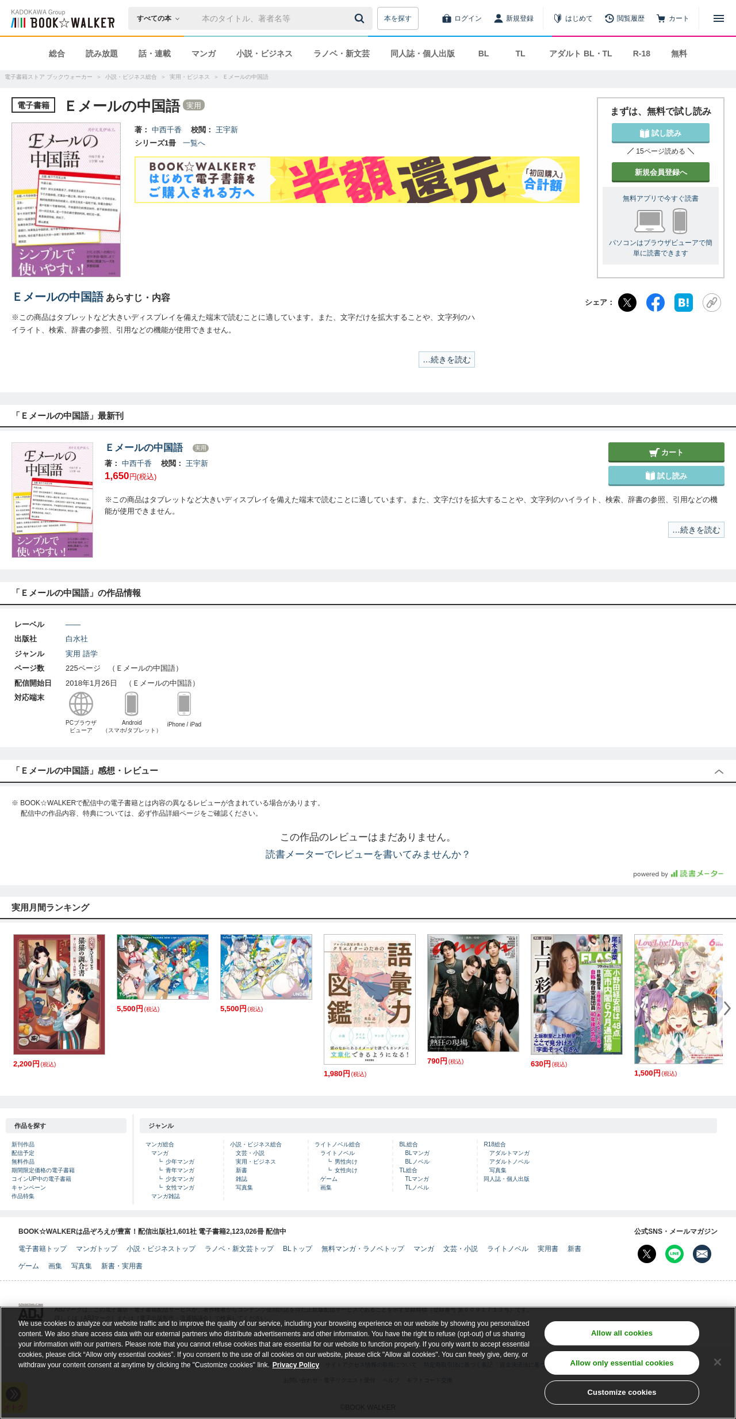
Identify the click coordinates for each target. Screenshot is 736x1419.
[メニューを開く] (718, 18)
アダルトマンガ (509, 1153)
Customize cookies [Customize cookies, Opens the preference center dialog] (622, 1398)
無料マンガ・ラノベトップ (362, 1249)
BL (483, 53)
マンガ (203, 53)
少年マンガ (180, 1161)
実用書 (548, 1249)
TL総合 (408, 1170)
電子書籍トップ (42, 1249)
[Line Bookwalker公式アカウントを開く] (674, 1254)
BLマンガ (417, 1153)
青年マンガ (180, 1170)
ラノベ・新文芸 (341, 53)
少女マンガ (180, 1179)
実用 (73, 653)
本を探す (398, 18)
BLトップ (297, 1249)
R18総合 (494, 1144)
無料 (679, 53)
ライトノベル (337, 1153)
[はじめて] (572, 18)
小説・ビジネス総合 (256, 1144)
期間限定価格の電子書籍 (43, 1170)
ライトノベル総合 (338, 1144)
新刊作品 (23, 1144)
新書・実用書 (122, 1266)
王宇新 (227, 129)
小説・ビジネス (264, 53)
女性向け (346, 1170)
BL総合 (408, 1144)
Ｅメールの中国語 (57, 296)
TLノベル (417, 1187)
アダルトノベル (509, 1161)
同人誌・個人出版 (422, 53)
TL (520, 53)
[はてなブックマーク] (683, 302)
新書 (241, 1170)
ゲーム (329, 1179)
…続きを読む (447, 359)
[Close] (717, 1367)
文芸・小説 (250, 1153)
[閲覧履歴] (624, 18)
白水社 (77, 638)
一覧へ (194, 143)
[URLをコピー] (711, 302)
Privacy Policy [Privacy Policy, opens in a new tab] (296, 1370)
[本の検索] (162, 18)
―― (73, 624)
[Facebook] (655, 302)
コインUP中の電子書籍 (41, 1179)
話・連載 (155, 53)
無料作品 (23, 1161)
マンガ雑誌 (165, 1196)
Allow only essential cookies (622, 1368)
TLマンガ (417, 1179)
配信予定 (23, 1153)
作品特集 (23, 1196)
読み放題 (102, 53)
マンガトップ (96, 1249)
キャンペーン (29, 1187)
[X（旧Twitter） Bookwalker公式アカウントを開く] (647, 1254)
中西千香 (167, 129)
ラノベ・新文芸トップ (239, 1249)
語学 (90, 653)
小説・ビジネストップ (160, 1249)
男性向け (346, 1161)
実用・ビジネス (256, 1161)
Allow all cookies (622, 1338)
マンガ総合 (159, 1144)
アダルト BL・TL (580, 53)
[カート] (673, 18)
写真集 (244, 1187)
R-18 (641, 53)
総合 (57, 53)
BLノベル (417, 1161)
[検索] (361, 18)
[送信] (361, 18)
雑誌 (241, 1179)
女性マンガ (180, 1187)
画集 (326, 1187)
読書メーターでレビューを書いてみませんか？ (368, 854)
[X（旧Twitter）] (627, 302)
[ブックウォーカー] (61, 18)
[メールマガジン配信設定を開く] (702, 1254)
